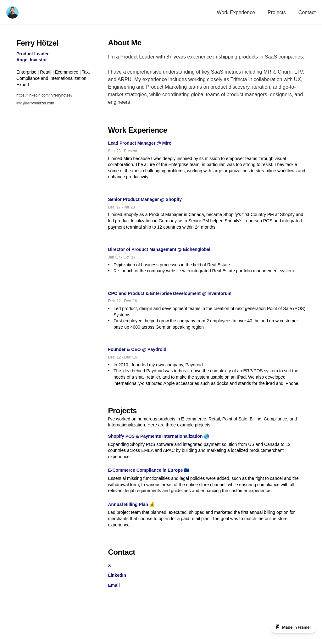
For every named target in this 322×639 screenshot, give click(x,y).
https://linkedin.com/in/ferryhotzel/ (44, 95)
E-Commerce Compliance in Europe (145, 470)
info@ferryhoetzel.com (35, 103)
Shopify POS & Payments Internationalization (155, 436)
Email (113, 585)
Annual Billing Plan (128, 504)
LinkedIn (117, 575)
